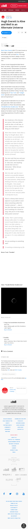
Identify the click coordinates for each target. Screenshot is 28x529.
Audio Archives (20, 425)
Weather (7, 431)
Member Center (22, 5)
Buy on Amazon (8, 329)
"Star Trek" (13, 93)
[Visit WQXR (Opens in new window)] (7, 475)
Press (14, 452)
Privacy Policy (14, 505)
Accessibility (14, 507)
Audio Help (20, 427)
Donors (14, 445)
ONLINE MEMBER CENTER (14, 441)
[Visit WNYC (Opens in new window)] (6, 470)
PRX (8, 370)
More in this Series (21, 388)
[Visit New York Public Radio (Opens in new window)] (14, 459)
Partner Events (7, 425)
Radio (5, 10)
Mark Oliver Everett (6, 50)
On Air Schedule (7, 418)
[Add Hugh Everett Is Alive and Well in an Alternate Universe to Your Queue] (4, 37)
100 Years (23, 10)
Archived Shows (20, 423)
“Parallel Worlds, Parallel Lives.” (10, 107)
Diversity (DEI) (14, 450)
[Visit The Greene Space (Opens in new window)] (21, 480)
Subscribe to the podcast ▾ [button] (8, 374)
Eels (17, 54)
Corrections (14, 509)
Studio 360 (9, 18)
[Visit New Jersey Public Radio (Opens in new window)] (7, 480)
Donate (14, 5)
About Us (14, 437)
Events (7, 423)
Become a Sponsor (14, 443)
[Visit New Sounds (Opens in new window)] (21, 475)
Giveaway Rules (14, 511)
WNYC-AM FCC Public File (14, 518)
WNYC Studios (18, 370)
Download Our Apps (20, 418)
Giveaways (7, 429)
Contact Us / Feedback (14, 439)
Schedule (17, 10)
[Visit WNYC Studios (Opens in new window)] (22, 469)
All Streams (10, 10)
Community (8, 427)
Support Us (20, 429)
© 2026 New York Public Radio (14, 501)
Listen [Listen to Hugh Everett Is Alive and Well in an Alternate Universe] (6, 32)
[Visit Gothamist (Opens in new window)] (14, 469)
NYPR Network (22, 1)
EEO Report (14, 516)
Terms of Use (14, 503)
